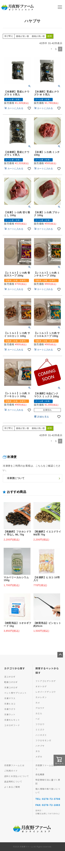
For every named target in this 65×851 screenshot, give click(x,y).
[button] (51, 49)
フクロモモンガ (43, 740)
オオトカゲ (41, 686)
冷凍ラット (9, 714)
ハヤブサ (40, 745)
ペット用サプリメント (15, 692)
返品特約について (13, 781)
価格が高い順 (38, 36)
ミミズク (40, 729)
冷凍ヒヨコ (9, 703)
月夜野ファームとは (14, 765)
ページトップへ (60, 654)
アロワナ (40, 707)
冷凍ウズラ (9, 708)
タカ (38, 751)
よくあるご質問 (12, 786)
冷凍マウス (9, 698)
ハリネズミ (41, 734)
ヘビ (38, 718)
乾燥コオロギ (11, 681)
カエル (39, 713)
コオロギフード (12, 725)
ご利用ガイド (11, 770)
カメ (38, 702)
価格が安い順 (22, 36)
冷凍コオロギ (11, 687)
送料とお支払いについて (16, 776)
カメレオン (41, 697)
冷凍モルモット (12, 719)
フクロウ (40, 724)
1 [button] (56, 49)
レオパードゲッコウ (46, 691)
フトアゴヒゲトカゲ (46, 680)
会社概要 (40, 774)
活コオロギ (9, 676)
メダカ (39, 756)
